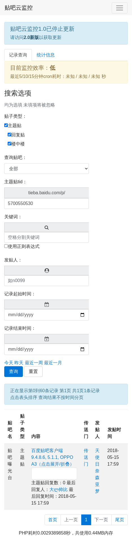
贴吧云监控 (19, 8)
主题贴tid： (15, 181)
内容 (35, 436)
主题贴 (12, 125)
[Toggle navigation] (119, 8)
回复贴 (16, 134)
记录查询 (18, 55)
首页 (52, 519)
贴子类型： (15, 116)
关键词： (13, 216)
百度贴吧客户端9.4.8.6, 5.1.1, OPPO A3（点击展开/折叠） (52, 457)
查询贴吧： (15, 157)
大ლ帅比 (58, 489)
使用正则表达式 (21, 246)
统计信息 (46, 55)
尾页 (119, 519)
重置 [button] (33, 371)
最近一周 (34, 362)
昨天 (18, 362)
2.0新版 (31, 37)
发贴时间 (114, 433)
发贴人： (13, 260)
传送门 (86, 429)
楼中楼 (16, 143)
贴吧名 (10, 429)
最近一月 (53, 362)
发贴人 (97, 429)
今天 (8, 362)
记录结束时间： (20, 328)
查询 (13, 371)
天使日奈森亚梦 (97, 471)
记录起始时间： (20, 293)
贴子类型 (22, 426)
